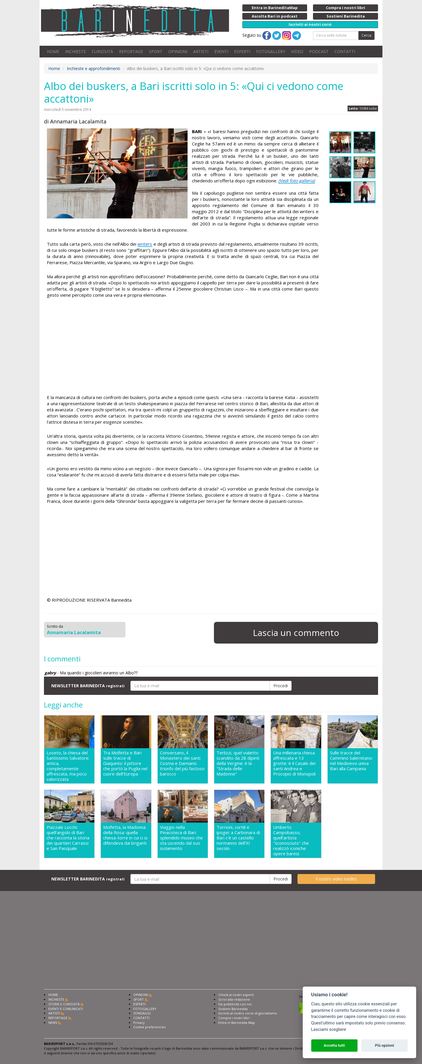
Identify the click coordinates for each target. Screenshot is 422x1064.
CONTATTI (344, 51)
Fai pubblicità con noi (235, 1004)
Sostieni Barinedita (233, 1009)
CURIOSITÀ (102, 51)
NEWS (52, 1022)
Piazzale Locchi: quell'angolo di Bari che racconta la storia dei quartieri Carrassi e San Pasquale (68, 837)
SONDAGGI (142, 1013)
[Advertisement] (183, 347)
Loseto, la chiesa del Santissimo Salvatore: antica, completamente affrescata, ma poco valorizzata (68, 766)
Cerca (366, 35)
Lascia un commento (296, 633)
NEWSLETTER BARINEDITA (88, 685)
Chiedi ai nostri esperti (236, 994)
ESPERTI (242, 51)
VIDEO (297, 51)
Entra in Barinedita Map (236, 1022)
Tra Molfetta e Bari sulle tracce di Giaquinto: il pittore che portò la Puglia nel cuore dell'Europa (125, 763)
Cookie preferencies (149, 1027)
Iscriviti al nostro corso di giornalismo (247, 1013)
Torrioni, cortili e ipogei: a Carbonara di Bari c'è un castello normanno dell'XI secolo (238, 837)
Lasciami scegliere (328, 1029)
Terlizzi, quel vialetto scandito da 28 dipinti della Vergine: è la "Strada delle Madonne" (238, 763)
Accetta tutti (334, 1045)
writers (144, 244)
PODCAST (319, 51)
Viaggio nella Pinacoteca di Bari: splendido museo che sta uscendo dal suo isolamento (181, 837)
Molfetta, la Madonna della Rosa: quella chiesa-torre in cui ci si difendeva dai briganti (125, 835)
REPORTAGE (131, 51)
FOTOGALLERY (270, 51)
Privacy (139, 1022)
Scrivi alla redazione (234, 999)
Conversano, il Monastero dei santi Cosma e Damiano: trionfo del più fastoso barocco (182, 763)
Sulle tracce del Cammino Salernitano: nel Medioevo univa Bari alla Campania (351, 760)
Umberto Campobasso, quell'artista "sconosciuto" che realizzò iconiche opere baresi (291, 840)
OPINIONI (177, 51)
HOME (53, 51)
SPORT (155, 51)
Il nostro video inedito (336, 879)
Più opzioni (384, 1045)
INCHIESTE (75, 51)
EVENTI (221, 51)
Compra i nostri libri (234, 1018)
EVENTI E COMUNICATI (65, 1009)
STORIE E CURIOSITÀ (64, 1004)
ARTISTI (200, 51)
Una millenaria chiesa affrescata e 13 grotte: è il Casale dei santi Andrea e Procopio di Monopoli (294, 763)
